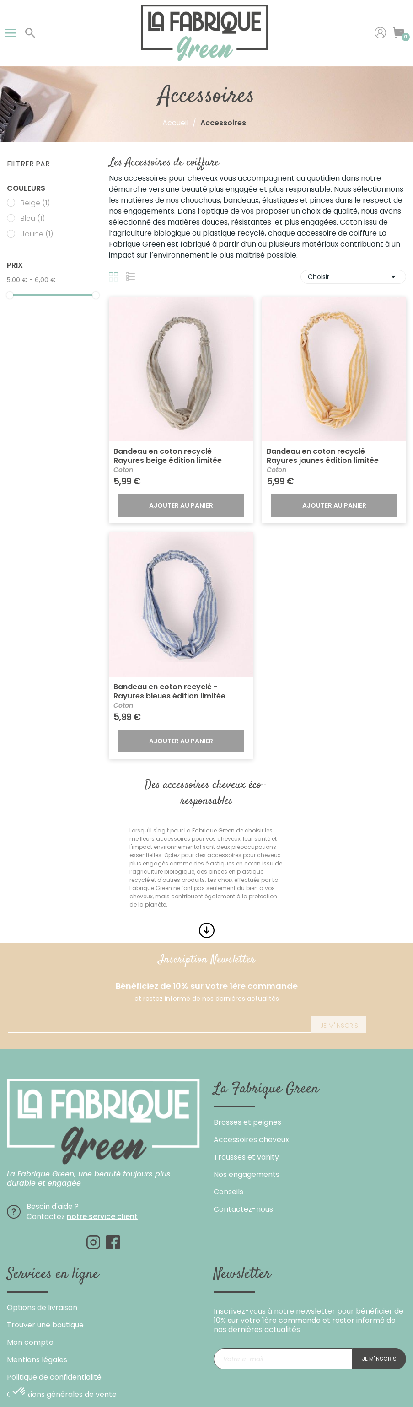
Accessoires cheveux (251, 1139)
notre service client (102, 1216)
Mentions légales (37, 1359)
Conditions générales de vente (62, 1394)
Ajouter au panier (181, 505)
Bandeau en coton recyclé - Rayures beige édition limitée (167, 456)
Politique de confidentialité (54, 1377)
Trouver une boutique (45, 1325)
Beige (35, 203)
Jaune (37, 234)
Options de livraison (42, 1307)
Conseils (228, 1192)
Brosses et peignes (247, 1122)
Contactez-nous (243, 1209)
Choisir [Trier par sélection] (353, 276)
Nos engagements (246, 1174)
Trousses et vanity (246, 1157)
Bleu (33, 218)
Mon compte (30, 1342)
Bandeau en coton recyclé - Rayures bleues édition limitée (169, 691)
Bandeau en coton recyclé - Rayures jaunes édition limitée (323, 456)
